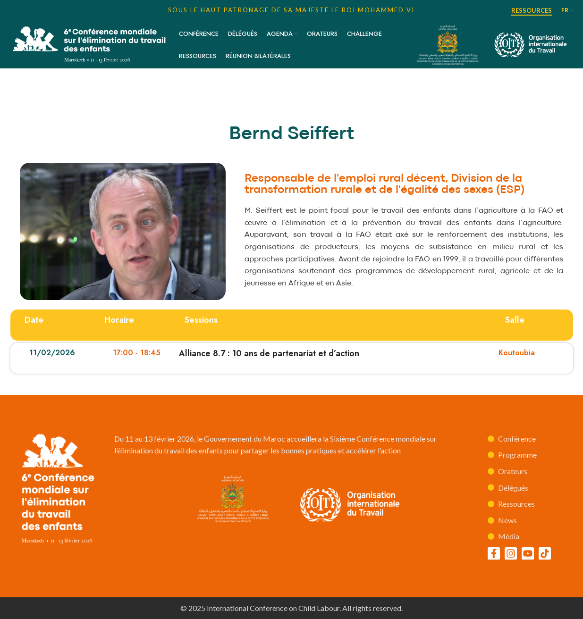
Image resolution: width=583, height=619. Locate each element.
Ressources (531, 10)
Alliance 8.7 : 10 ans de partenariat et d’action (269, 353)
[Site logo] (90, 43)
